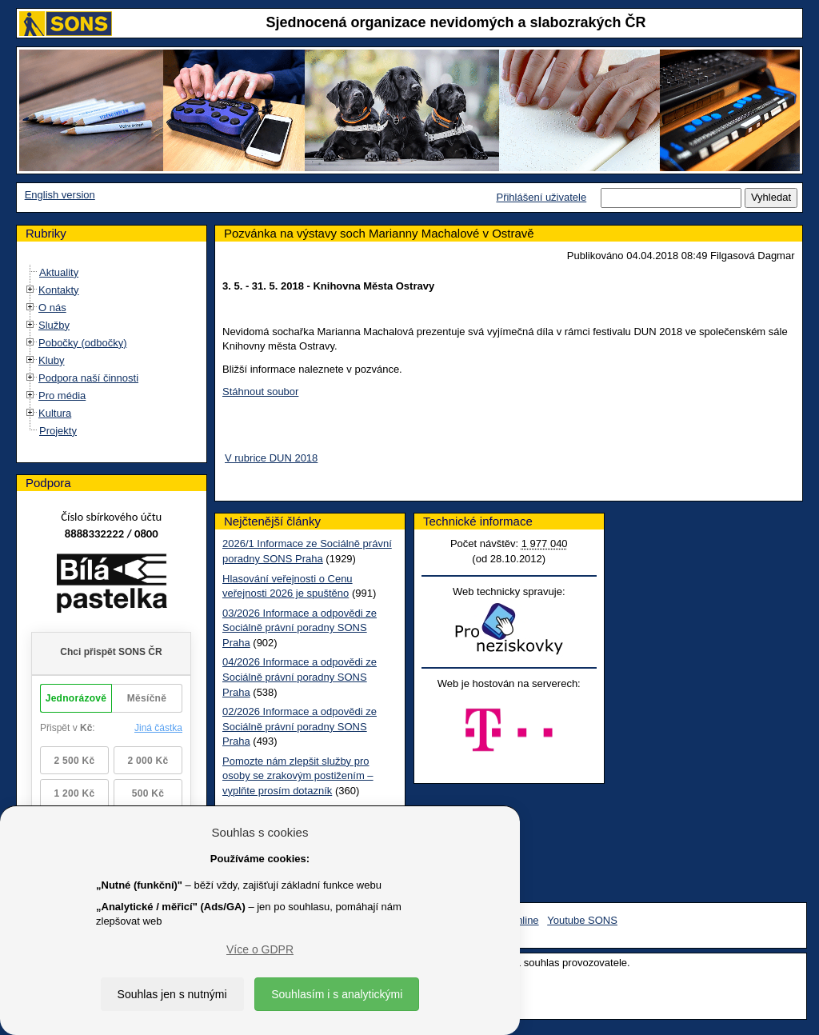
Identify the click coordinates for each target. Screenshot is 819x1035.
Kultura (54, 413)
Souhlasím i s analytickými (336, 994)
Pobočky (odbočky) (82, 343)
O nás (52, 308)
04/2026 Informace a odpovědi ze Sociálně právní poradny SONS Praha (299, 676)
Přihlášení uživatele (541, 197)
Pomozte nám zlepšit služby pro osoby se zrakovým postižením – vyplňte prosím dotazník (298, 776)
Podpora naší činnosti (88, 378)
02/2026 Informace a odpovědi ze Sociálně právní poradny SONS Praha (299, 726)
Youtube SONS (582, 920)
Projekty (58, 431)
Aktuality (58, 272)
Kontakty (58, 290)
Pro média (62, 396)
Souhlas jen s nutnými (172, 994)
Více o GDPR (260, 949)
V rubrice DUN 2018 (271, 458)
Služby (54, 325)
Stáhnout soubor (260, 392)
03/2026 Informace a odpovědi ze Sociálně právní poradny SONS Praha (299, 628)
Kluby (51, 360)
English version (60, 195)
